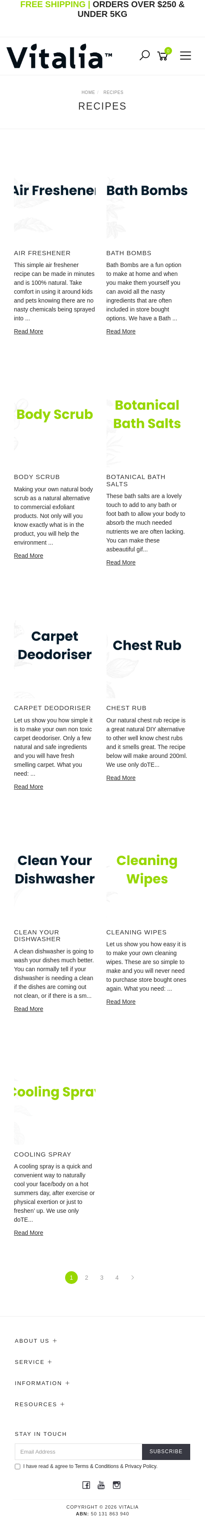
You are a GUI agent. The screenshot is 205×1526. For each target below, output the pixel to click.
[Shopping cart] (164, 56)
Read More (28, 331)
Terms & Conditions (97, 1466)
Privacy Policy (140, 1466)
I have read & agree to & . (86, 1466)
